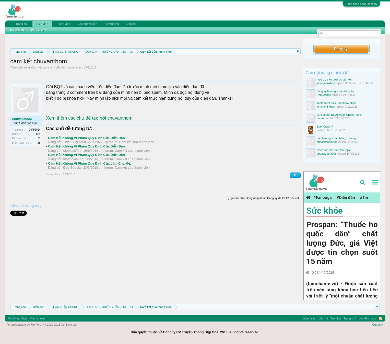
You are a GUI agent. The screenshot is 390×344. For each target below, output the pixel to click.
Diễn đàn (42, 24)
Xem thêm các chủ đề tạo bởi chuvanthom (89, 118)
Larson (321, 118)
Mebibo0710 (72, 151)
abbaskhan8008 (327, 141)
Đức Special (72, 167)
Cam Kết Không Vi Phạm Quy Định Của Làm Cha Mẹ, (89, 163)
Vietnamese (37, 318)
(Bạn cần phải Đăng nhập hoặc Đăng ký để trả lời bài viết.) (264, 198)
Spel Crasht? (325, 126)
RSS (380, 318)
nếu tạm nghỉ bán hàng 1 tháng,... (338, 138)
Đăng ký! (341, 48)
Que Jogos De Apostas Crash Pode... (340, 114)
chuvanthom (74, 67)
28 (39, 142)
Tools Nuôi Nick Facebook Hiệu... (337, 103)
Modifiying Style (17, 318)
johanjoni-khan (326, 83)
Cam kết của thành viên (46, 67)
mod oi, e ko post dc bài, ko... (335, 79)
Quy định (378, 324)
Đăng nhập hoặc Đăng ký (361, 3)
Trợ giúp (335, 318)
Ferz (319, 130)
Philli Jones (324, 94)
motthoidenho (73, 159)
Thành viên (63, 23)
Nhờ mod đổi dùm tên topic (334, 150)
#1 (295, 175)
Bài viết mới (38, 30)
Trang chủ (22, 23)
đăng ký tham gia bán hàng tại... (337, 91)
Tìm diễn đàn (18, 30)
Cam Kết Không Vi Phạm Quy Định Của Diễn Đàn (86, 138)
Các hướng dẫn (87, 23)
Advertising (112, 23)
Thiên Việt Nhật (74, 142)
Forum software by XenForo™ (41, 324)
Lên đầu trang (367, 318)
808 (38, 134)
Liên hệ (131, 23)
